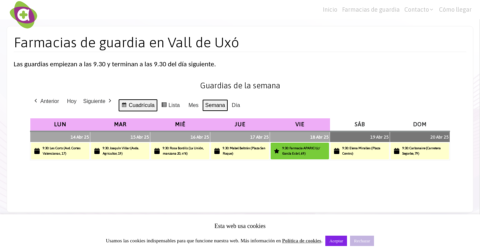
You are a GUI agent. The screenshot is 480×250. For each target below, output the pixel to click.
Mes (193, 105)
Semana (215, 105)
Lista (170, 106)
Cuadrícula (137, 106)
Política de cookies (301, 240)
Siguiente (98, 101)
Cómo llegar (455, 9)
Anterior (46, 101)
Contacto (416, 9)
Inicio (330, 9)
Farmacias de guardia (371, 9)
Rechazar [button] (362, 240)
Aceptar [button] (336, 240)
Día (236, 105)
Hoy (71, 101)
